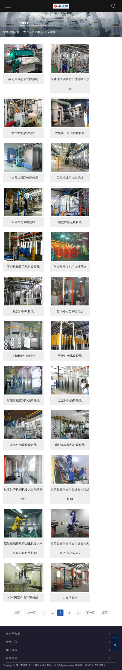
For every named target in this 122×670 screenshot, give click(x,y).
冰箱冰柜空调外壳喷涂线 (23, 400)
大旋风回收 (69, 597)
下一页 (90, 612)
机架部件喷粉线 (23, 311)
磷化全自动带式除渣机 (23, 79)
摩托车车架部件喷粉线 (70, 444)
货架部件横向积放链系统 (70, 266)
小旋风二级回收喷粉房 (23, 177)
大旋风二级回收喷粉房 (70, 133)
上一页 (31, 612)
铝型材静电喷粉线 (70, 222)
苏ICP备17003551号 (95, 665)
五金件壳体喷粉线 (23, 222)
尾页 (105, 612)
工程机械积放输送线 (70, 177)
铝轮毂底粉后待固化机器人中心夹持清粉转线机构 (23, 548)
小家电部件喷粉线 (23, 355)
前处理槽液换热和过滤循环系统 (70, 84)
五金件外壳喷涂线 (70, 400)
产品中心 (37, 32)
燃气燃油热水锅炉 (23, 133)
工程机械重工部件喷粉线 (23, 266)
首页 (17, 612)
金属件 (51, 32)
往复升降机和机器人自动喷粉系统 (23, 494)
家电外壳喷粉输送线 (23, 444)
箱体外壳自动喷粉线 (70, 311)
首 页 (26, 32)
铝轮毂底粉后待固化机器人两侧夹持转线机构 (70, 548)
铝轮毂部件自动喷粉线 (23, 597)
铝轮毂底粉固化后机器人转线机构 (70, 494)
